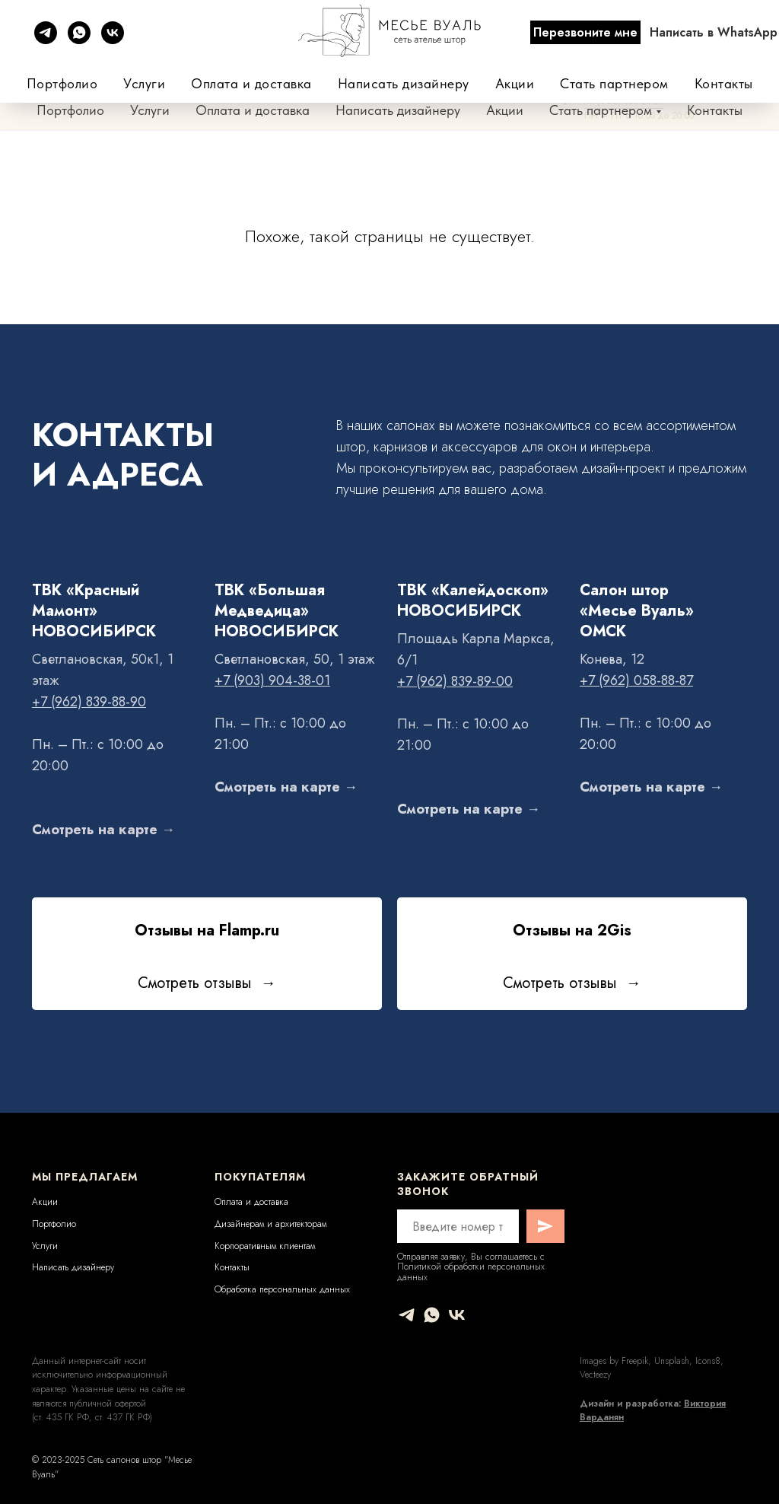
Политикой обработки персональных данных (471, 1271)
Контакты (714, 110)
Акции (504, 110)
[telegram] (406, 1314)
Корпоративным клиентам (265, 1246)
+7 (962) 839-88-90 (547, 40)
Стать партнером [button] (600, 110)
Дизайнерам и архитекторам (270, 1224)
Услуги (150, 110)
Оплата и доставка (253, 110)
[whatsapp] (431, 1314)
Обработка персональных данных (282, 1289)
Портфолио (70, 110)
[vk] (456, 1314)
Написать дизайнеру (397, 110)
